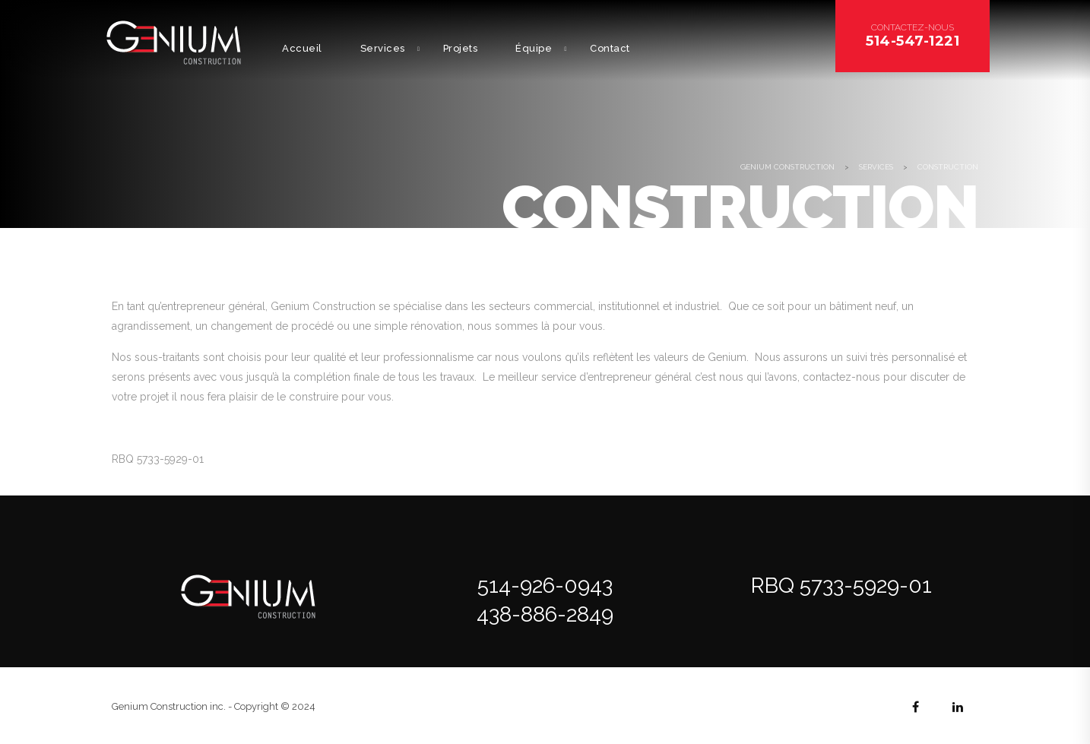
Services (382, 48)
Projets (460, 48)
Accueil (302, 48)
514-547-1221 (912, 41)
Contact (610, 48)
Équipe (533, 48)
